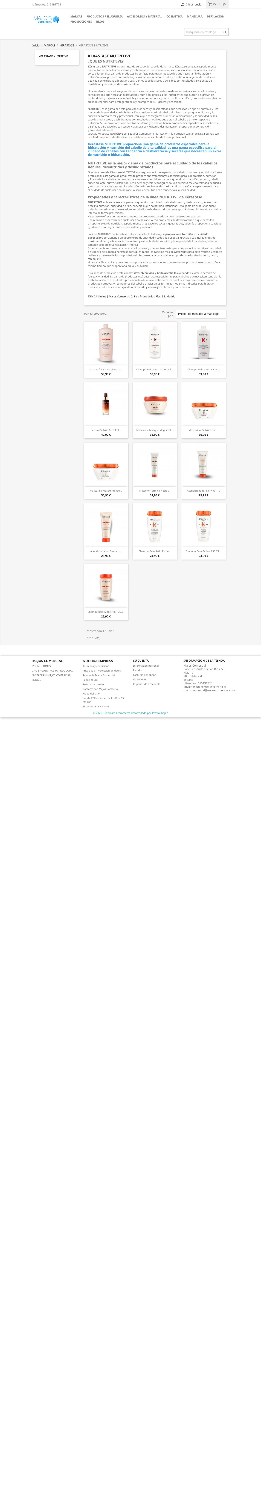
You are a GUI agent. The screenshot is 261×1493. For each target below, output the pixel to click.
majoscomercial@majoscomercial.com (209, 690)
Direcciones (140, 679)
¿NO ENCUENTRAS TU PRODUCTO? (52, 670)
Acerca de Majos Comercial (99, 675)
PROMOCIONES (81, 21)
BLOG (100, 21)
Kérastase (122, 251)
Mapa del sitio (91, 693)
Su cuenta (141, 661)
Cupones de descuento (146, 684)
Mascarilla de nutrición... (203, 430)
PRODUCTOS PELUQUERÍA (104, 16)
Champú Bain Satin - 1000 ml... (154, 369)
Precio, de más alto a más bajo (201, 314)
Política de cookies (93, 684)
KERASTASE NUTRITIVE (53, 56)
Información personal (146, 665)
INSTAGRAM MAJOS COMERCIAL (51, 675)
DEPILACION (215, 16)
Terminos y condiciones (97, 666)
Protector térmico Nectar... (154, 490)
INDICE (36, 679)
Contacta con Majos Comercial (100, 689)
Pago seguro (90, 679)
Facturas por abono (144, 674)
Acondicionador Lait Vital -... (203, 490)
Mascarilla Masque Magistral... (154, 430)
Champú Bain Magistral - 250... (106, 611)
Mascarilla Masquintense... (106, 490)
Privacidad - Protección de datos (102, 670)
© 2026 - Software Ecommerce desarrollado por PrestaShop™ (130, 713)
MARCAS (76, 16)
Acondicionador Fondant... (105, 551)
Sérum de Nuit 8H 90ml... (106, 430)
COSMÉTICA (174, 16)
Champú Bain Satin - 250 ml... (203, 551)
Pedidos (138, 670)
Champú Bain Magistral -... (106, 369)
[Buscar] (206, 32)
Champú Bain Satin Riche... (203, 369)
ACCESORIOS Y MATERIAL (144, 16)
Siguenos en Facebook (96, 706)
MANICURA (195, 16)
